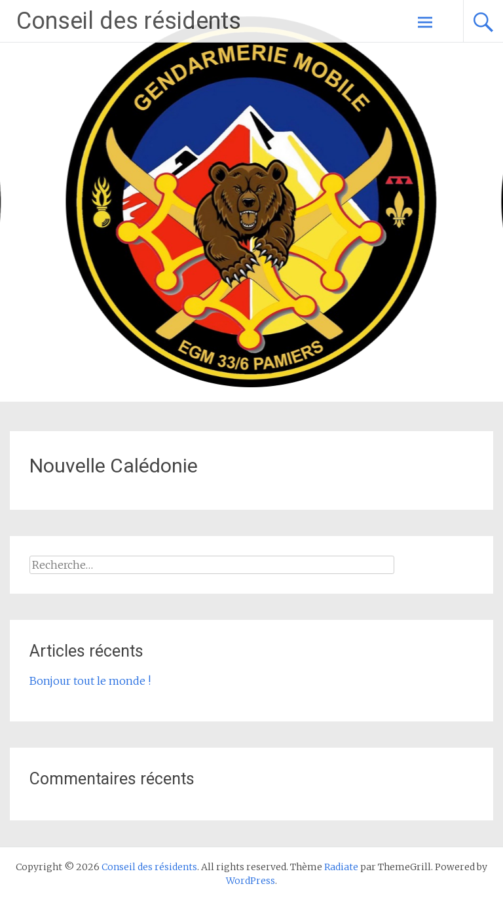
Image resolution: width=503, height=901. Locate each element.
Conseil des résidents (128, 21)
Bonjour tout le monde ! (90, 680)
